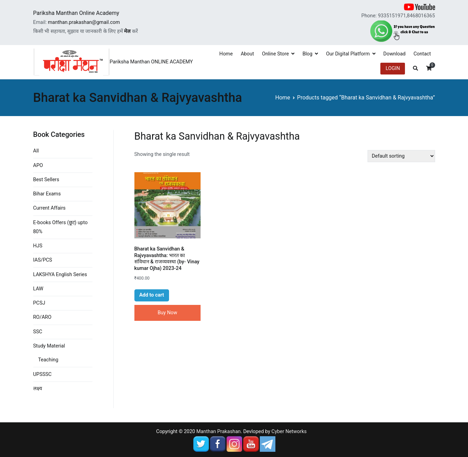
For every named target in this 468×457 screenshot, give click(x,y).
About (247, 54)
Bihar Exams (47, 194)
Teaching (48, 360)
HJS (38, 246)
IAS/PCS (42, 260)
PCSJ (39, 303)
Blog (307, 54)
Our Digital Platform (348, 54)
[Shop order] (401, 156)
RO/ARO (42, 317)
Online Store (275, 54)
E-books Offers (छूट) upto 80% (60, 227)
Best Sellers (46, 180)
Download (394, 54)
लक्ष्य (37, 389)
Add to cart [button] (151, 295)
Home (226, 54)
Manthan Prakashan (218, 431)
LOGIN (393, 68)
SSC (37, 332)
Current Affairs (49, 208)
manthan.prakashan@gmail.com (84, 22)
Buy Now (167, 313)
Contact (422, 54)
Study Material (49, 346)
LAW (38, 289)
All (36, 151)
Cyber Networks (289, 431)
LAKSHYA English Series (60, 275)
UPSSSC (42, 374)
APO (38, 165)
